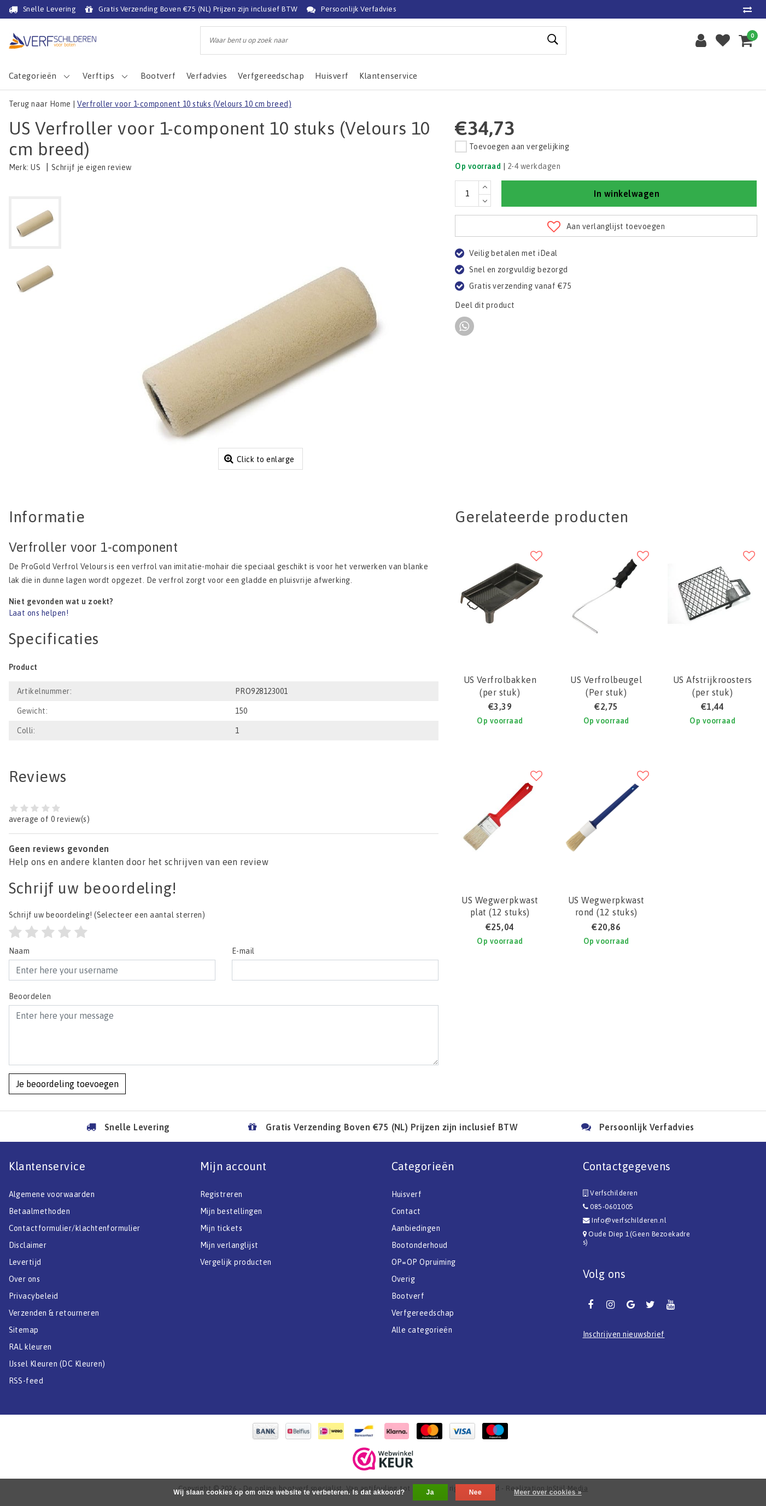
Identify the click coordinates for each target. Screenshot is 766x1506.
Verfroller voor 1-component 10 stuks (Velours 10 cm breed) (184, 104)
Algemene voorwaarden (52, 1194)
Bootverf (408, 1296)
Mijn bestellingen (231, 1211)
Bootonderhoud (419, 1245)
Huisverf (406, 1194)
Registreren (221, 1194)
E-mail (243, 951)
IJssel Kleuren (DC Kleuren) (57, 1363)
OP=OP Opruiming (423, 1262)
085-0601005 (608, 1207)
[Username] (112, 970)
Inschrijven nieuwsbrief (624, 1334)
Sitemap (24, 1330)
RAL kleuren (30, 1346)
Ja (430, 1492)
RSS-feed (26, 1380)
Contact (406, 1211)
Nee (475, 1492)
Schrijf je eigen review (91, 167)
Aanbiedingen (416, 1228)
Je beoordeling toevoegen (67, 1084)
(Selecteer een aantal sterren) (107, 914)
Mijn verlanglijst (229, 1245)
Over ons (24, 1279)
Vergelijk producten (236, 1262)
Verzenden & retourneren (54, 1313)
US (35, 167)
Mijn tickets (221, 1228)
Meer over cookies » (548, 1492)
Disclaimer (28, 1245)
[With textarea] (224, 1035)
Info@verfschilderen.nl (625, 1220)
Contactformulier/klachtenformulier (75, 1228)
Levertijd (25, 1262)
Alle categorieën (422, 1330)
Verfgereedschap (422, 1313)
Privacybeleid (34, 1296)
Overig (403, 1279)
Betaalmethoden (40, 1211)
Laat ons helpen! (39, 613)
